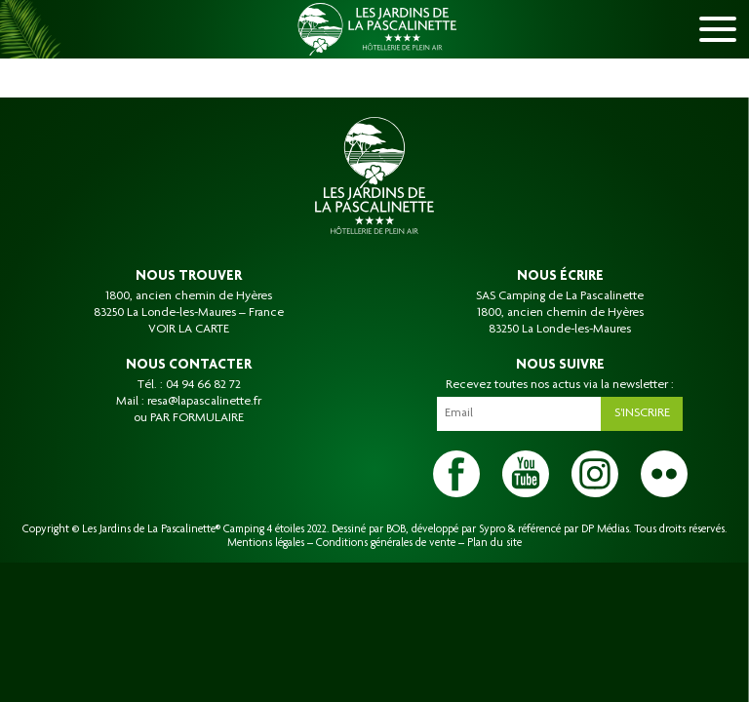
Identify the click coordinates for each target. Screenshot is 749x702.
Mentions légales (265, 543)
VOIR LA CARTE (188, 329)
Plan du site (494, 543)
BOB (396, 529)
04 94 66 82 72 (203, 385)
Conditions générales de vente (385, 543)
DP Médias (605, 529)
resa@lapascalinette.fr (204, 402)
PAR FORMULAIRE (197, 418)
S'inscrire (642, 413)
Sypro (492, 529)
